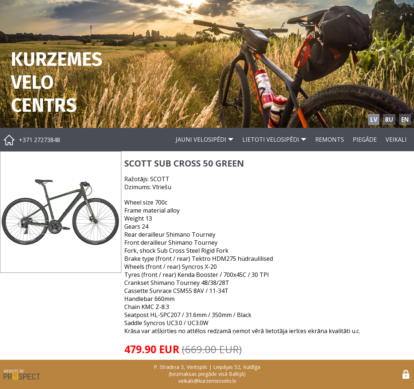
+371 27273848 (39, 140)
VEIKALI (396, 140)
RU (389, 119)
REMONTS (329, 140)
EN (405, 119)
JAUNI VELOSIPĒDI (205, 140)
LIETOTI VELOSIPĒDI (274, 140)
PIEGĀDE (365, 140)
